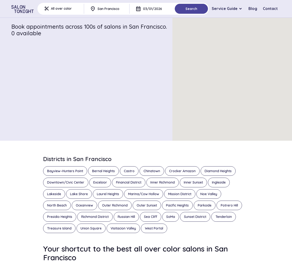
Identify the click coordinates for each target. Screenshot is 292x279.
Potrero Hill (229, 205)
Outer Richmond (115, 205)
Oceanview (84, 205)
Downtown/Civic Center (65, 182)
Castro (129, 171)
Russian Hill (126, 217)
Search (191, 9)
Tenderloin (224, 217)
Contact (270, 8)
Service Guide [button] (225, 8)
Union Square (91, 228)
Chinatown (152, 171)
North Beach (57, 205)
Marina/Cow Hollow (143, 194)
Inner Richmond (162, 182)
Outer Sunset (147, 205)
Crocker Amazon (182, 171)
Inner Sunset (193, 182)
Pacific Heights (177, 205)
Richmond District (95, 217)
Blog (252, 8)
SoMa (170, 217)
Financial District (128, 182)
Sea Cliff (150, 217)
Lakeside (54, 194)
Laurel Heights (108, 194)
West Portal (154, 228)
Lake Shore (79, 194)
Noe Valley (208, 194)
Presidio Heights (59, 217)
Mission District (179, 194)
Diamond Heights (218, 171)
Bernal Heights (103, 171)
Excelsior (100, 182)
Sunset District (195, 217)
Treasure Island (59, 228)
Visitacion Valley (123, 228)
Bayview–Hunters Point (65, 171)
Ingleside (219, 182)
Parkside (204, 205)
